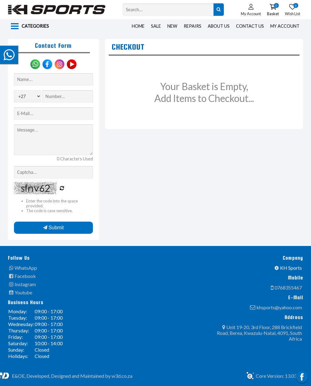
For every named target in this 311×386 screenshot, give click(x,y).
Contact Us (250, 26)
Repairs (192, 26)
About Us (219, 26)
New (172, 26)
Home (138, 26)
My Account (284, 26)
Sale (156, 26)
